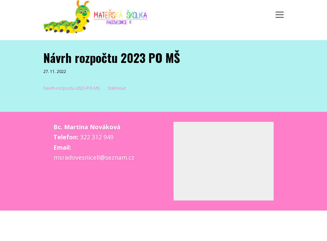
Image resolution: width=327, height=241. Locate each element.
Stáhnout (116, 88)
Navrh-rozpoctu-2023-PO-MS (71, 88)
